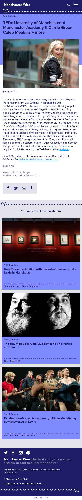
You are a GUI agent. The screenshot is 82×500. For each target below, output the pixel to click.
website (64, 149)
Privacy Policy (10, 473)
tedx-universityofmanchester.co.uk (39, 159)
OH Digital (36, 484)
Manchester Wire (17, 5)
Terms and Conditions (50, 470)
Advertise (33, 470)
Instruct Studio (17, 484)
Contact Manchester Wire (15, 470)
